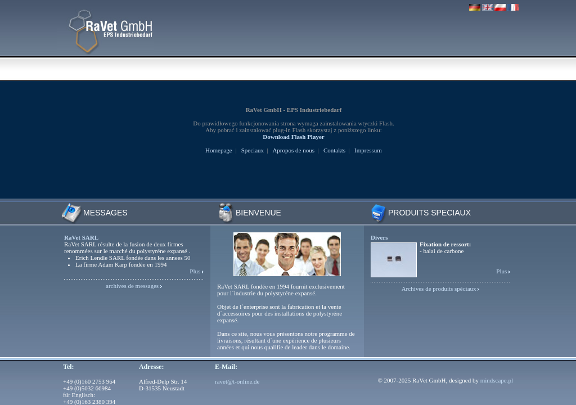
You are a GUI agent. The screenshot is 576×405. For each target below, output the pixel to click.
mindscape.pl (496, 380)
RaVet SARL (81, 237)
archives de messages (132, 285)
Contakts (334, 150)
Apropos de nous (293, 150)
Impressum (368, 150)
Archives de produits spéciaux (439, 288)
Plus (195, 271)
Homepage (218, 150)
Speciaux (252, 150)
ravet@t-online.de (237, 381)
